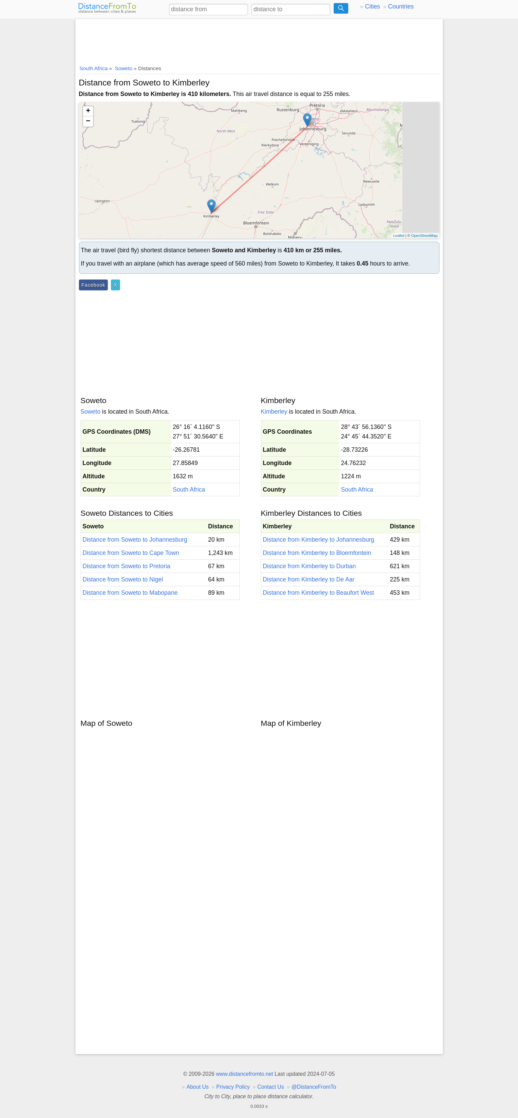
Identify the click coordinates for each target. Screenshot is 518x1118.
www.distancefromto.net (244, 1074)
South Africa (189, 489)
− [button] (88, 121)
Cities (372, 6)
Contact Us (270, 1087)
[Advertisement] (259, 40)
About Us (197, 1087)
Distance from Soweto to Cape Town (131, 552)
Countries (401, 6)
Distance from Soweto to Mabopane (130, 592)
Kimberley (274, 411)
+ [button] (88, 111)
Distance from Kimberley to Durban (309, 566)
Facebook (93, 285)
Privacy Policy (233, 1087)
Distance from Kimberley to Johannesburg (318, 539)
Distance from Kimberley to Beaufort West (318, 592)
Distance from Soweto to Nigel (123, 579)
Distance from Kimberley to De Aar (309, 579)
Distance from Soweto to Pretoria (126, 566)
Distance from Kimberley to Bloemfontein (317, 552)
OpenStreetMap (424, 236)
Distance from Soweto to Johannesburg (135, 539)
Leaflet (398, 236)
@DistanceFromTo (313, 1087)
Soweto (91, 411)
